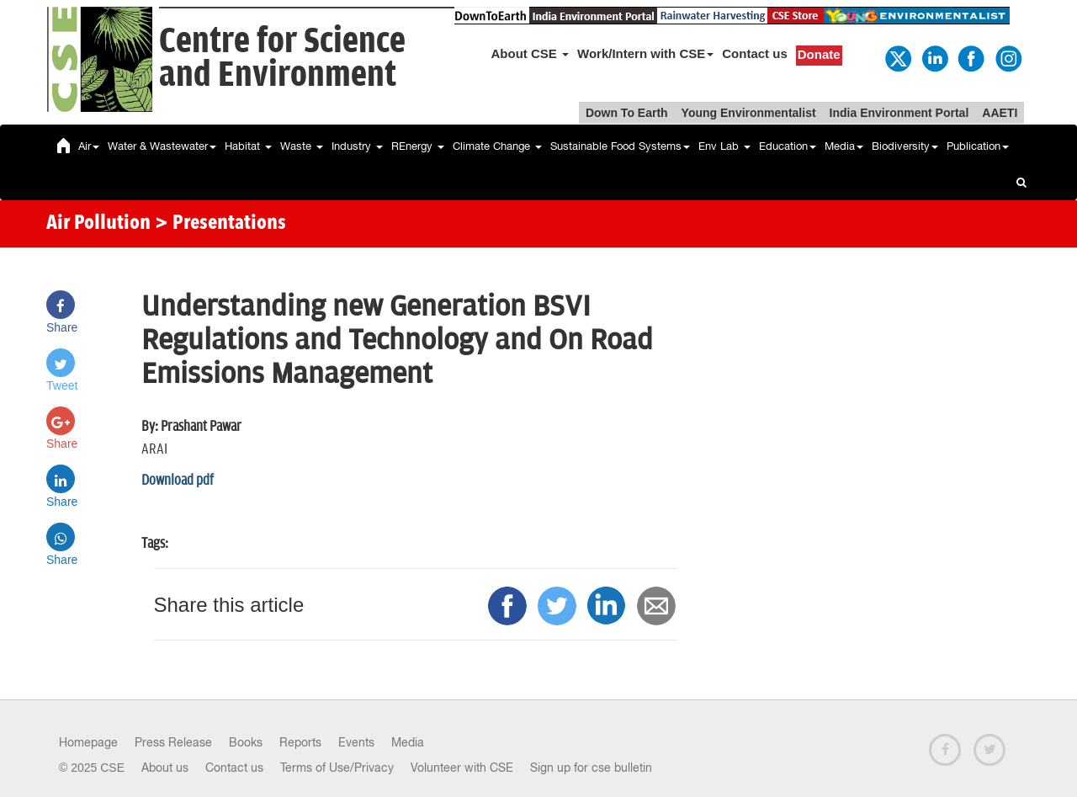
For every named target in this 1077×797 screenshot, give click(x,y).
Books (246, 742)
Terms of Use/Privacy (337, 767)
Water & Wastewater (162, 146)
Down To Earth (627, 113)
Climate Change (497, 146)
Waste (301, 146)
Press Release (173, 742)
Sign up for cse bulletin (591, 767)
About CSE (530, 53)
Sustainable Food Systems (620, 146)
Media (844, 146)
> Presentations (220, 224)
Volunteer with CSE (462, 767)
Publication (978, 146)
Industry (357, 146)
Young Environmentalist (749, 113)
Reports (300, 742)
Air (88, 146)
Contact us (755, 53)
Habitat (248, 146)
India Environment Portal (899, 113)
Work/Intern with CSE (645, 53)
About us (164, 767)
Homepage (88, 742)
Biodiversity (905, 146)
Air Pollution (98, 224)
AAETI (999, 113)
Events (356, 742)
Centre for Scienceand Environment (282, 58)
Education (787, 146)
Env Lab (724, 146)
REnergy (417, 146)
